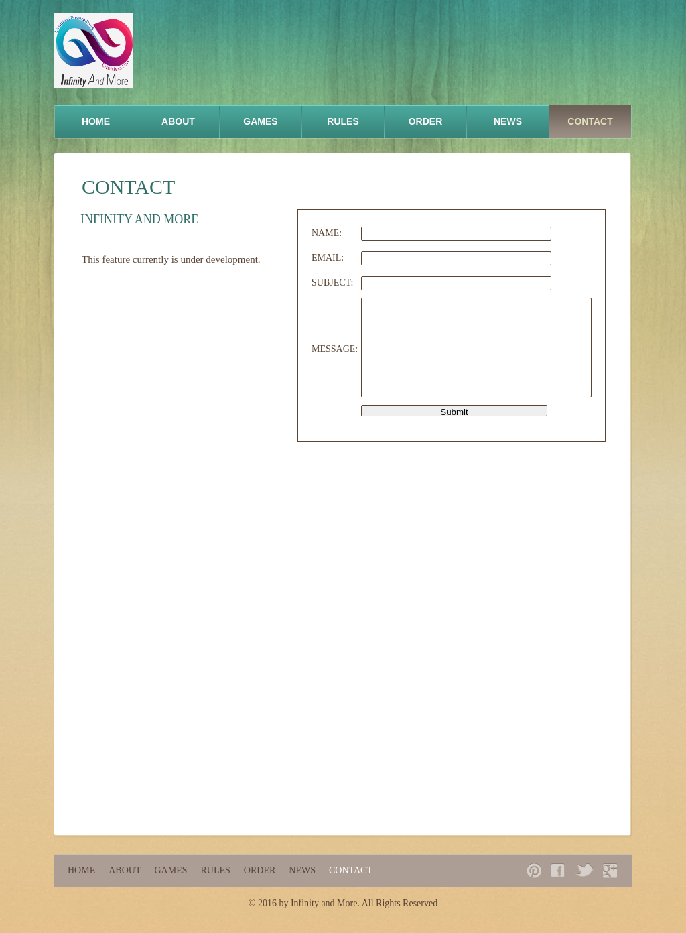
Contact (589, 121)
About (178, 121)
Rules (342, 121)
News (508, 121)
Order (426, 121)
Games (260, 121)
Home (96, 121)
